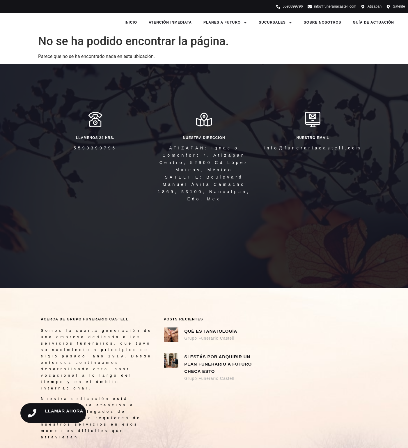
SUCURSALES (275, 22)
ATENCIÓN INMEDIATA (170, 22)
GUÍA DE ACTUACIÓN (373, 22)
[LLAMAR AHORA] (32, 413)
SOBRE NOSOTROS (322, 22)
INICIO (131, 22)
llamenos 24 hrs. (95, 138)
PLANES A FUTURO (225, 22)
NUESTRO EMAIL (313, 138)
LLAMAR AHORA (64, 410)
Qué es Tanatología (210, 331)
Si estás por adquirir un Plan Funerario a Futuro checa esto (218, 364)
